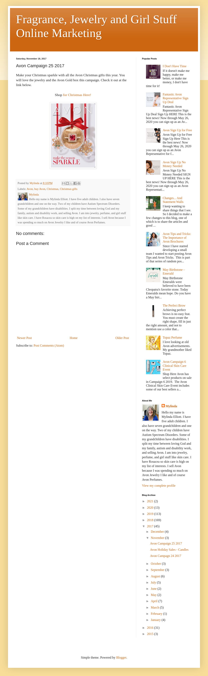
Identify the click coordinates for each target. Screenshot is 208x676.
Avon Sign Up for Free (177, 130)
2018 (150, 520)
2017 (150, 526)
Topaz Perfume (172, 337)
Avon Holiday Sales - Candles (169, 549)
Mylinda (171, 406)
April (154, 601)
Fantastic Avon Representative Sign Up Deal (175, 98)
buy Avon (39, 189)
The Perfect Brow (174, 305)
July (154, 582)
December (158, 531)
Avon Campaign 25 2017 (166, 543)
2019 (150, 514)
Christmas (52, 189)
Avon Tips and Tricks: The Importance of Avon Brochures (177, 237)
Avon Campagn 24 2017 (165, 556)
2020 (150, 507)
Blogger (121, 657)
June (154, 588)
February (157, 613)
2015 (150, 634)
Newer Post (24, 338)
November (158, 538)
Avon (30, 189)
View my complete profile (158, 485)
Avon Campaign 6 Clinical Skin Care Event (174, 365)
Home (74, 338)
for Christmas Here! (76, 95)
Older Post (122, 338)
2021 (150, 501)
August (156, 576)
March (155, 607)
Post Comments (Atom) (49, 345)
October (156, 563)
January (156, 620)
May (154, 595)
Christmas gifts (68, 189)
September (158, 570)
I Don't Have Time (174, 66)
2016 (150, 627)
